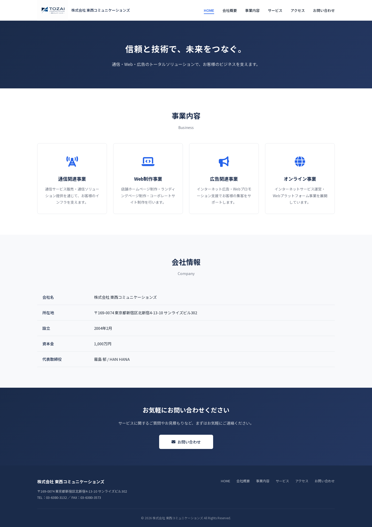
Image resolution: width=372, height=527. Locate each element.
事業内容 (252, 10)
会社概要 (229, 10)
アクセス (298, 10)
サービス (275, 10)
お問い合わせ (324, 10)
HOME (209, 10)
